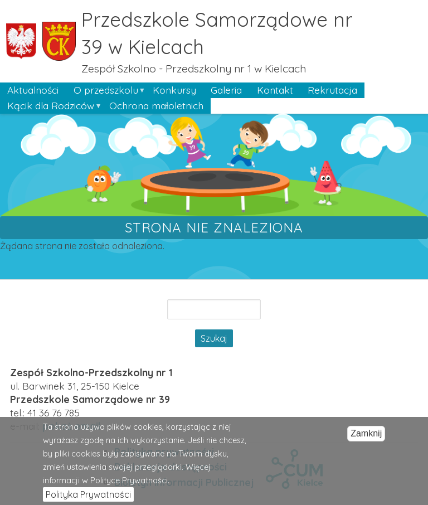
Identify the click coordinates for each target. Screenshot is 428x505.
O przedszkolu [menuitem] (105, 91)
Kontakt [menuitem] (275, 90)
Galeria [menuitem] (226, 90)
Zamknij (366, 438)
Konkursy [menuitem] (174, 90)
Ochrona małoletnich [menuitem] (156, 105)
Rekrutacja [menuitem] (332, 90)
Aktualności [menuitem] (33, 90)
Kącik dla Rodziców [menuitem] (50, 106)
